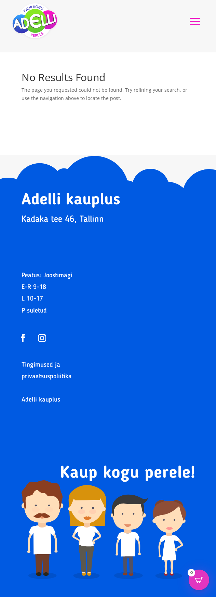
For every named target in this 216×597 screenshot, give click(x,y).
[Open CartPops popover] (199, 580)
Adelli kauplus (41, 400)
